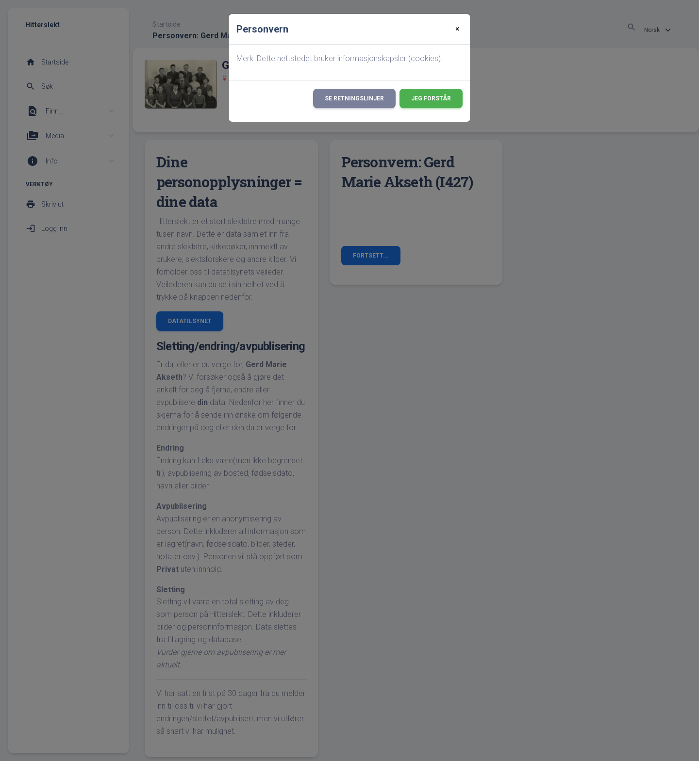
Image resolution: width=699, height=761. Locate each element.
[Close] (457, 29)
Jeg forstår (431, 98)
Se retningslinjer (354, 98)
